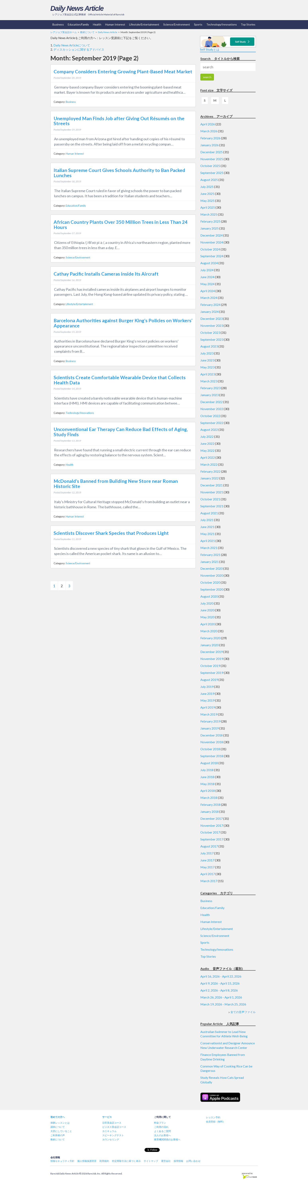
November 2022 (211, 409)
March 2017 (208, 881)
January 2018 (209, 811)
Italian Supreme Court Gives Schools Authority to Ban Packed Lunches (119, 172)
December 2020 (211, 568)
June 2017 (207, 860)
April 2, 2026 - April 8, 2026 (219, 990)
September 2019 (211, 672)
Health (97, 24)
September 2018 (211, 756)
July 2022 (207, 436)
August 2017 (209, 846)
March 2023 (208, 381)
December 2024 (211, 235)
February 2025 (210, 221)
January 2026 (209, 145)
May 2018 (207, 784)
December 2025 (211, 152)
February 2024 (210, 304)
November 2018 (211, 742)
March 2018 (208, 797)
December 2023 (211, 318)
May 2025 (207, 200)
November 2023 (211, 325)
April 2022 (207, 457)
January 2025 (209, 228)
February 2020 (210, 638)
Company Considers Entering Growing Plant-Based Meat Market (123, 71)
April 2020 (207, 624)
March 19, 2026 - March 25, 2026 (223, 1004)
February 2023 (210, 388)
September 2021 (211, 506)
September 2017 (211, 839)
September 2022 (211, 423)
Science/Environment (176, 24)
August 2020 (209, 596)
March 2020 (208, 631)
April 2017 (207, 874)
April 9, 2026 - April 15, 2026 (220, 983)
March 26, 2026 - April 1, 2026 (221, 997)
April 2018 (207, 790)
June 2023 (207, 360)
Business (58, 24)
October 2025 (210, 166)
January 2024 (209, 311)
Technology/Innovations (221, 24)
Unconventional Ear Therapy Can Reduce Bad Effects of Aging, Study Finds (121, 431)
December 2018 (211, 735)
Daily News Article (76, 8)
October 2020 (210, 582)
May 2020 (207, 617)
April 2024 (207, 291)
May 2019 (207, 700)
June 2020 (207, 610)
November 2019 (211, 659)
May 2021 (207, 534)
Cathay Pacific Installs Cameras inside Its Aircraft (106, 274)
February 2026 (210, 138)
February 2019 (210, 721)
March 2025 (208, 214)
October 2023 (210, 332)
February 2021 (210, 555)
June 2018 (207, 777)
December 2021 (211, 485)
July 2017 (207, 853)
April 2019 (207, 707)
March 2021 (208, 548)
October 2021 (210, 499)
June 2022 (207, 443)
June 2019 (207, 693)
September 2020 (211, 589)
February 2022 (210, 471)
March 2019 (208, 714)
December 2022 (211, 402)
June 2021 (207, 527)
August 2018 (209, 763)
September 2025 (211, 173)
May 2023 (207, 367)
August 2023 (209, 346)
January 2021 (209, 562)
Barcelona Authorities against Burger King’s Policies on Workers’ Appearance (123, 323)
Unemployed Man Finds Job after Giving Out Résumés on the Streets (119, 121)
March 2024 (208, 297)
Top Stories (248, 24)
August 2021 (209, 513)
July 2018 (207, 770)
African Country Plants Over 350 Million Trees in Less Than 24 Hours (121, 224)
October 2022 (210, 416)
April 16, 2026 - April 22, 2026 (220, 976)
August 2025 (209, 180)
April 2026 (207, 124)
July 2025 (207, 186)
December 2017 (211, 818)
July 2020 (207, 603)
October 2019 (210, 666)
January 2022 (209, 478)
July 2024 (207, 270)
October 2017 (210, 832)
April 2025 (207, 207)
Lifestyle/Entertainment (144, 24)
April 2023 (207, 374)
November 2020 (211, 575)
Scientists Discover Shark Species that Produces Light (111, 533)
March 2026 (208, 131)
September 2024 (211, 256)
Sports (198, 24)
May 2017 (207, 867)
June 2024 (207, 277)
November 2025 (211, 159)
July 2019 (207, 686)
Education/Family (78, 24)
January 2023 (209, 395)
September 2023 (211, 339)
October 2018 (210, 749)
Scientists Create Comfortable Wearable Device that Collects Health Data (120, 380)
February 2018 (210, 804)
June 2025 (207, 193)
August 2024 (209, 263)
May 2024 (207, 284)
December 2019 (211, 652)
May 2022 (207, 450)
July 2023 (207, 353)
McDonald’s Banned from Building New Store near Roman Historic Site (116, 483)
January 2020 (209, 645)
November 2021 (211, 492)
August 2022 (209, 429)
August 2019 (209, 679)
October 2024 (210, 249)
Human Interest (115, 24)
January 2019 (209, 728)
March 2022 (208, 464)
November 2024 (211, 242)
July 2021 (207, 520)
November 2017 (211, 825)
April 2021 (207, 541)
